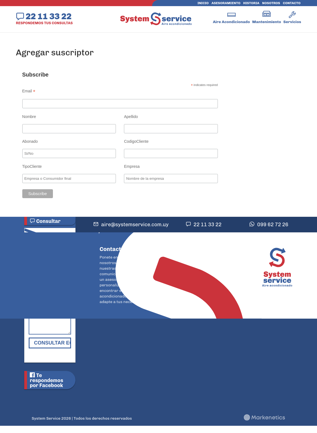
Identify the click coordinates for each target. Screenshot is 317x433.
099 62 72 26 (272, 225)
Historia (251, 3)
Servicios (292, 21)
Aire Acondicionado (231, 21)
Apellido (131, 116)
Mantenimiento (266, 21)
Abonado (30, 141)
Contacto (292, 3)
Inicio (203, 3)
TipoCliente (32, 166)
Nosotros (271, 3)
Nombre (29, 116)
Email (28, 91)
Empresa (132, 166)
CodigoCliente (136, 141)
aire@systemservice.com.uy (135, 225)
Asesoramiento (225, 3)
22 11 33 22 (49, 16)
